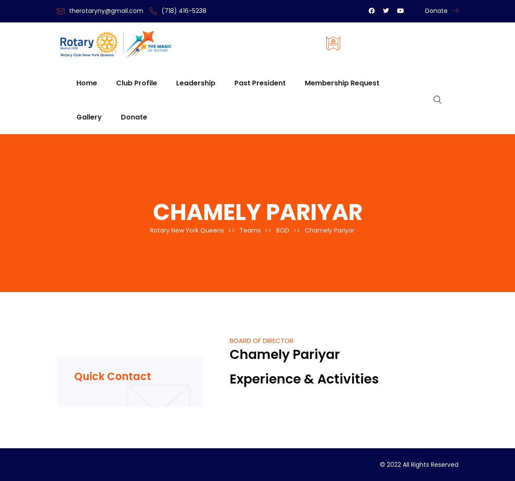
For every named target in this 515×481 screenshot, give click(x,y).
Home (86, 83)
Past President (260, 83)
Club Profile (136, 83)
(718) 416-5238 (183, 10)
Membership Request (342, 83)
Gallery (89, 117)
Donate (436, 10)
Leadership (195, 83)
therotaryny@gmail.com (106, 10)
